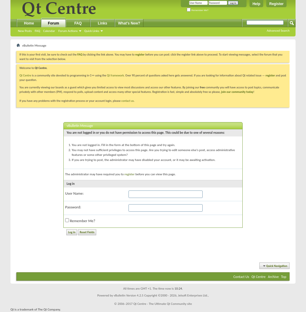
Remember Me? (198, 10)
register (270, 75)
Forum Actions (68, 31)
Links (102, 23)
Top (283, 277)
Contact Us (241, 277)
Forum (53, 23)
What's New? (129, 23)
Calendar (49, 31)
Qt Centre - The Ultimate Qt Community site (162, 304)
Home (29, 23)
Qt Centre (25, 75)
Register (276, 4)
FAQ (37, 31)
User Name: (74, 193)
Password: (73, 207)
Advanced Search (278, 31)
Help (256, 4)
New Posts (25, 31)
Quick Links (91, 31)
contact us (127, 101)
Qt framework (115, 75)
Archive (273, 277)
